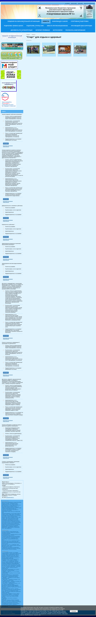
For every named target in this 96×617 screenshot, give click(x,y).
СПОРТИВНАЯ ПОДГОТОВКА (80, 21)
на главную (67, 3)
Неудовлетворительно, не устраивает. (13, 471)
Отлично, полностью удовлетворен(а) (13, 433)
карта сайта (80, 3)
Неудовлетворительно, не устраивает (13, 214)
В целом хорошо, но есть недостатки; (13, 467)
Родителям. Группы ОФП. (35, 25)
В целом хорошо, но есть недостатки (13, 210)
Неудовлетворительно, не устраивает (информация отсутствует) (13, 139)
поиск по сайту (74, 3)
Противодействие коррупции (81, 25)
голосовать (5, 143)
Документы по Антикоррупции (21, 30)
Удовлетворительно (9, 212)
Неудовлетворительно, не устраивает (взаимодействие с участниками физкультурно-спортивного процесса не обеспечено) (13, 331)
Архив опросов (6, 146)
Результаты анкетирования (75, 30)
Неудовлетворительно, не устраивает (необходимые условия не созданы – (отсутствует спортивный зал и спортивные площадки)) (13, 450)
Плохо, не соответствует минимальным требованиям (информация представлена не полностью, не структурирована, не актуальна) (13, 135)
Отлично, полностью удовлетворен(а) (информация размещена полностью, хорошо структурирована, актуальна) (13, 117)
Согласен (74, 611)
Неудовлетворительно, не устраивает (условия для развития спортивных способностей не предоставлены (13, 194)
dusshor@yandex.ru (10, 497)
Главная (28, 34)
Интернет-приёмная (43, 30)
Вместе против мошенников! (57, 25)
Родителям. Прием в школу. (13, 25)
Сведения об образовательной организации (23, 21)
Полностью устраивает (10, 207)
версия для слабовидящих (89, 3)
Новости (46, 21)
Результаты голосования (8, 145)
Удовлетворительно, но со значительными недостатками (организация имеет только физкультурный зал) (11, 444)
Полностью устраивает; (10, 464)
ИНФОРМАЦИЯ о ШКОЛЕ (60, 21)
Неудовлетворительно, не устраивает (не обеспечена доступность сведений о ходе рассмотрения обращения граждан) (14, 413)
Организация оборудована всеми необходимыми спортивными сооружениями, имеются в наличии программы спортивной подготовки (12, 429)
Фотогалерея (57, 30)
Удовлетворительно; (9, 469)
